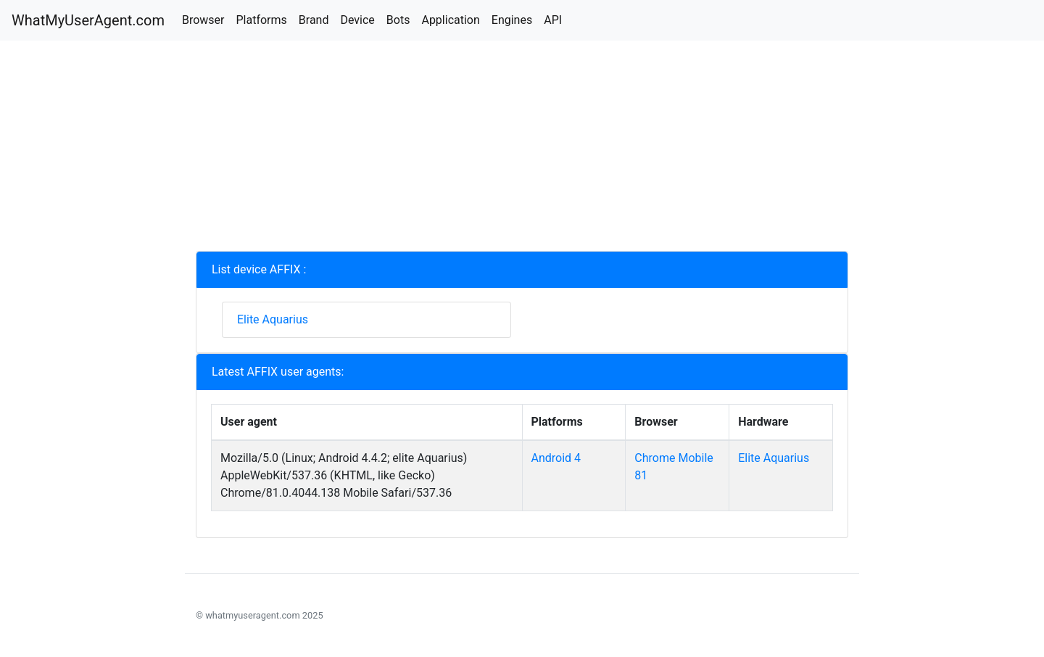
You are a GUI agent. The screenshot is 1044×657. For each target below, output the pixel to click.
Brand (314, 20)
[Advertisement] (522, 149)
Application (450, 20)
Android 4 (556, 458)
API (553, 20)
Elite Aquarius (272, 319)
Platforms (261, 20)
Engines (512, 20)
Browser (203, 20)
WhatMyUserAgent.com (88, 20)
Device (357, 20)
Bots (398, 20)
